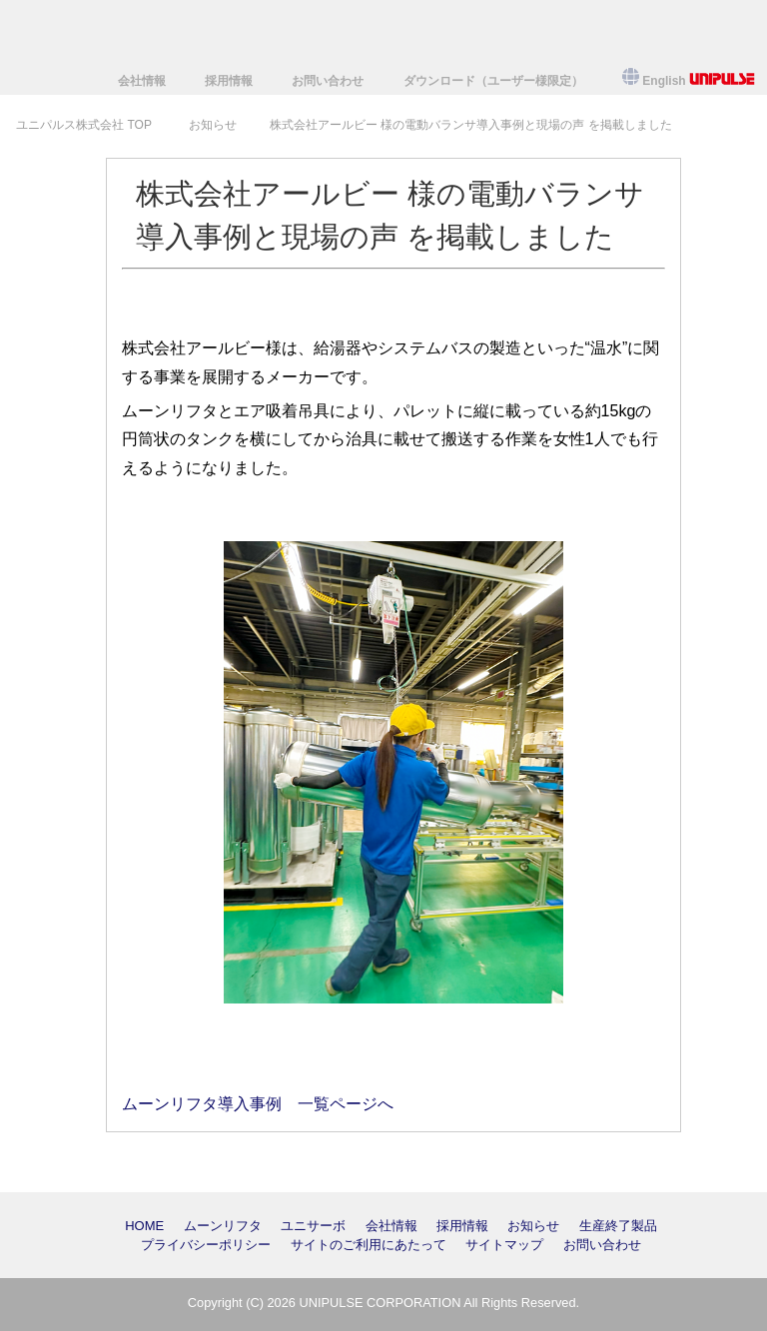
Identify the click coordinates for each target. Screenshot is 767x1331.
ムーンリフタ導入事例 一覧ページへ (257, 1103)
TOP (84, 125)
